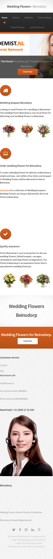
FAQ (2, 371)
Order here (27, 71)
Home (4, 17)
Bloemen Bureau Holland (32, 543)
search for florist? (37, 27)
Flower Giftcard (44, 17)
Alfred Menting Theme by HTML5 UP (32, 540)
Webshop (28, 17)
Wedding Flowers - (26, 6)
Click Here (5, 190)
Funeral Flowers (17, 27)
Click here (27, 341)
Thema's (16, 17)
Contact (3, 365)
